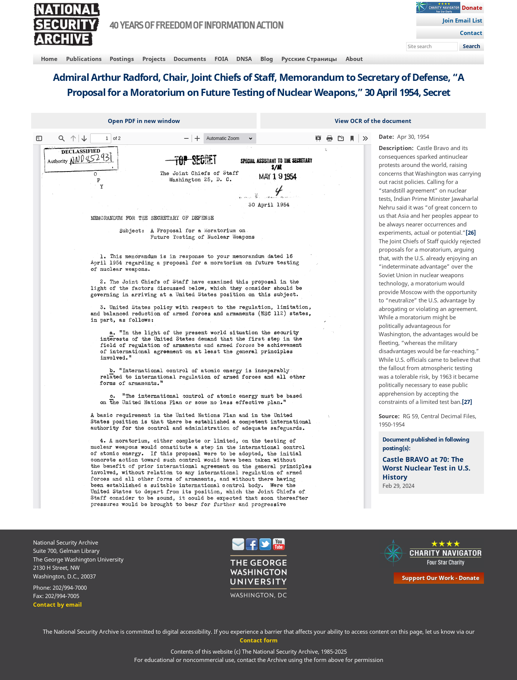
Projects (153, 58)
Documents (190, 58)
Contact (471, 32)
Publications (83, 58)
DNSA (244, 58)
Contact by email (57, 604)
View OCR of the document (373, 120)
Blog (266, 58)
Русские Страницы (309, 58)
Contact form (259, 640)
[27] (467, 401)
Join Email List (462, 20)
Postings (122, 58)
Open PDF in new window (144, 120)
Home (49, 58)
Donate (472, 7)
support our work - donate (440, 577)
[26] (471, 232)
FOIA (221, 58)
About (354, 58)
